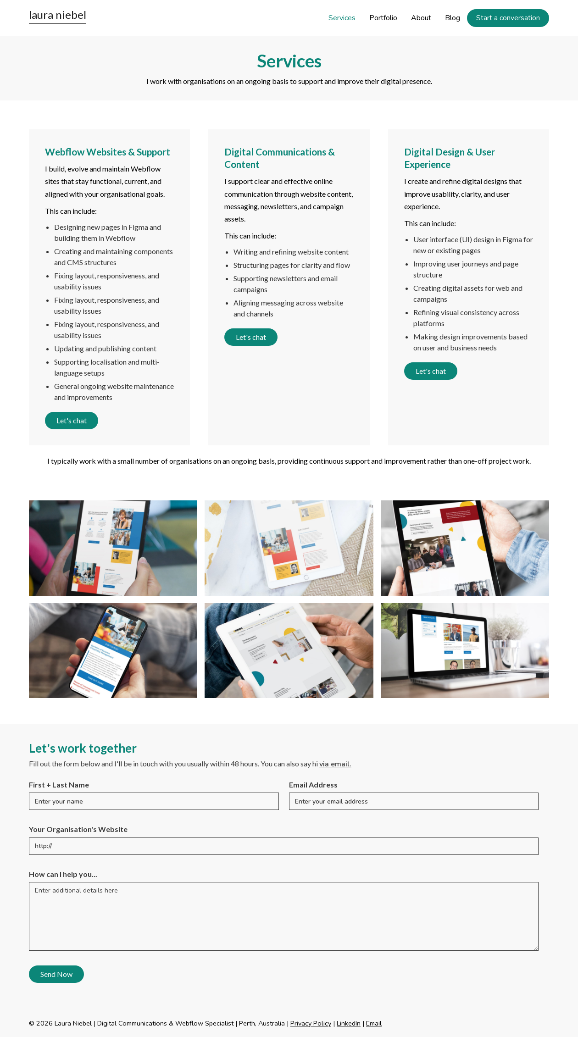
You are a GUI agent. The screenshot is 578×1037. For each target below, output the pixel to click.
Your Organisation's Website (78, 829)
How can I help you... (63, 874)
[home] (57, 16)
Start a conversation (508, 18)
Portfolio (383, 18)
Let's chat (71, 420)
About (421, 18)
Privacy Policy (310, 1023)
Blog (452, 18)
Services (342, 18)
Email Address (313, 784)
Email (374, 1023)
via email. (335, 764)
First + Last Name (59, 784)
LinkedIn (349, 1023)
